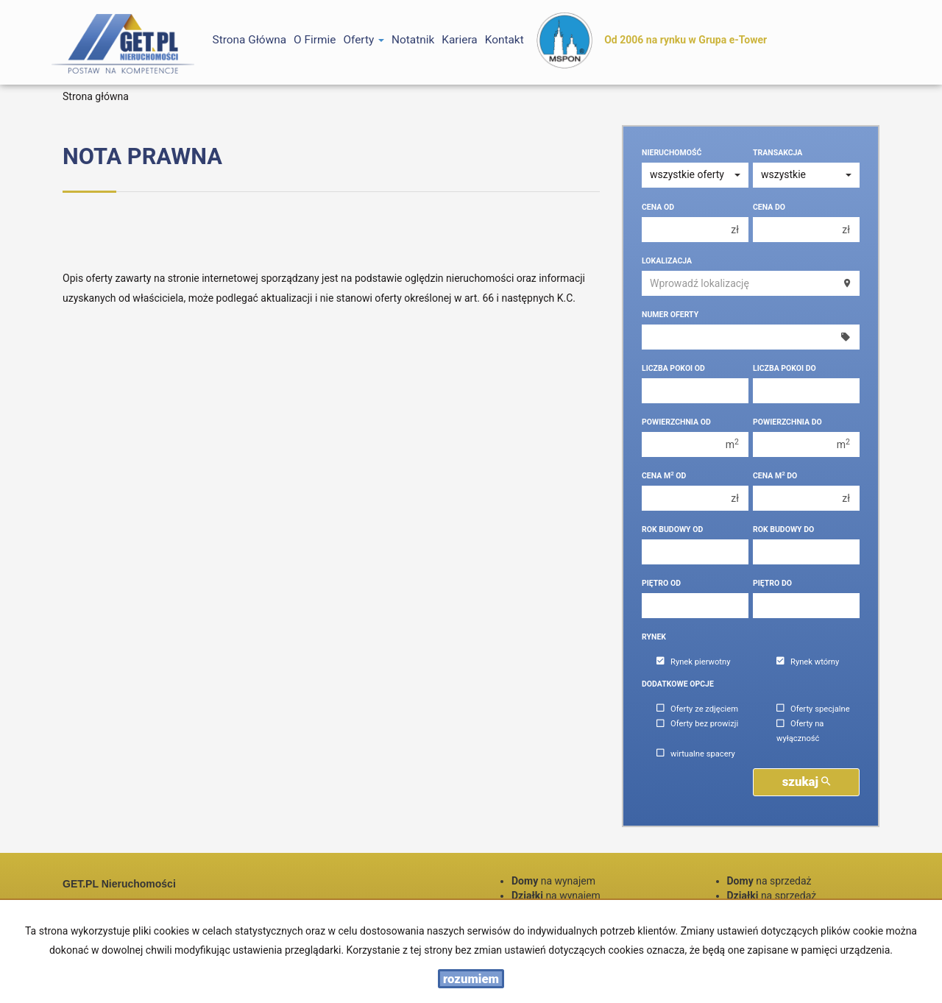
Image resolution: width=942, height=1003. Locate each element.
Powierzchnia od (676, 422)
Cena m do (775, 476)
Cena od (658, 207)
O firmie (315, 39)
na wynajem (553, 881)
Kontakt (504, 39)
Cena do (769, 207)
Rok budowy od (672, 529)
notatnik (413, 39)
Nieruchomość (671, 152)
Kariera (459, 39)
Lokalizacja (667, 261)
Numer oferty (670, 314)
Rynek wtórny (807, 662)
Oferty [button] (363, 39)
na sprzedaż (769, 881)
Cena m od (664, 476)
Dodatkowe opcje (678, 684)
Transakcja (777, 152)
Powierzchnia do (787, 422)
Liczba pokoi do (784, 368)
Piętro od (661, 583)
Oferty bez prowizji (697, 724)
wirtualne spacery (695, 754)
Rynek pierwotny (693, 662)
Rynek (654, 637)
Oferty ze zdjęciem (697, 709)
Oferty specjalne (813, 709)
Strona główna (250, 39)
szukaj (806, 781)
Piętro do (772, 583)
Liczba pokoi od (673, 368)
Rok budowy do (783, 529)
